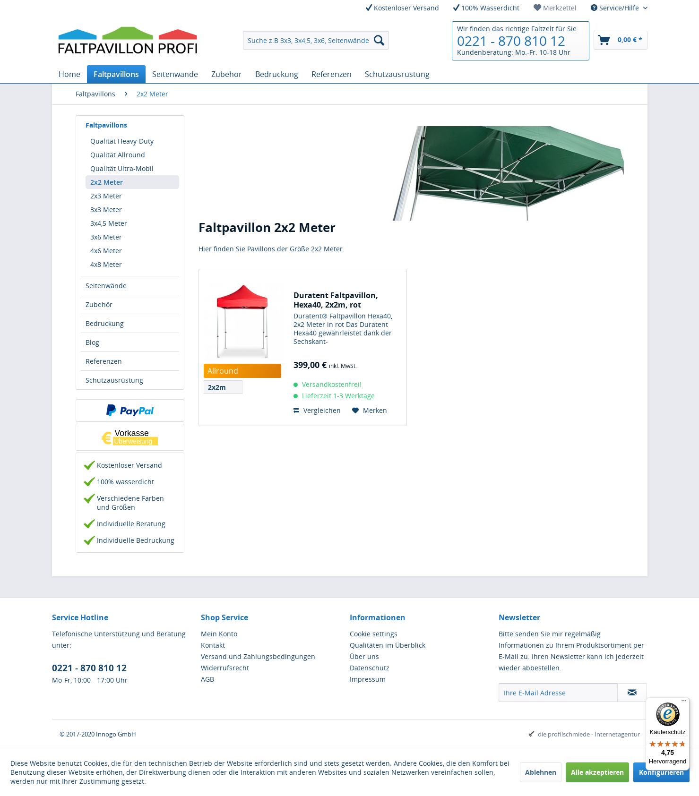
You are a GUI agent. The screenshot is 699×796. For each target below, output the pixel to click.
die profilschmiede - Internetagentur (589, 734)
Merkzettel (555, 7)
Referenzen (104, 361)
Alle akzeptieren (597, 772)
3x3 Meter (106, 209)
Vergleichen (317, 410)
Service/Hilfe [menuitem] (616, 7)
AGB (207, 679)
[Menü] (684, 703)
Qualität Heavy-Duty (122, 141)
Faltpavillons (106, 124)
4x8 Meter (106, 264)
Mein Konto (219, 633)
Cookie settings (373, 633)
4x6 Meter (106, 250)
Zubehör (99, 304)
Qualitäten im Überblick (387, 645)
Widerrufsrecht (225, 667)
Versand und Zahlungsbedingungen (258, 656)
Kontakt (213, 645)
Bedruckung (105, 323)
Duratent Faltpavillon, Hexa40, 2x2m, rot (335, 300)
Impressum (368, 679)
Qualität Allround (117, 154)
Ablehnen (540, 772)
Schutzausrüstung (114, 380)
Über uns (364, 656)
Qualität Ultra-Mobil (122, 168)
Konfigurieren (661, 772)
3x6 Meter (106, 236)
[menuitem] (555, 8)
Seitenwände (106, 285)
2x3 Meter (106, 195)
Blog (92, 342)
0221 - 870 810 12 (511, 40)
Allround (222, 371)
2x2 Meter (106, 182)
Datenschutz (369, 667)
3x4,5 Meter (108, 223)
